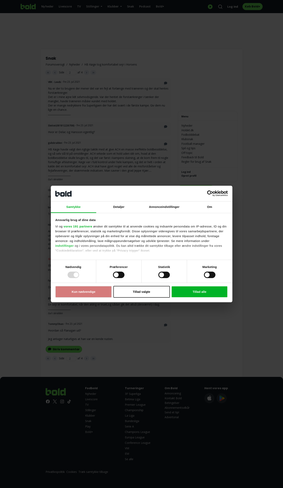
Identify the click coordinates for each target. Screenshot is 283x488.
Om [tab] (209, 207)
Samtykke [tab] (73, 207)
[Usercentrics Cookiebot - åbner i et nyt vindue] (210, 193)
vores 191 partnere (78, 226)
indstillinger (64, 245)
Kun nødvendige (83, 291)
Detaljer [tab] (118, 207)
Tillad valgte (141, 291)
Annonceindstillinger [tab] (164, 207)
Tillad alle (199, 291)
